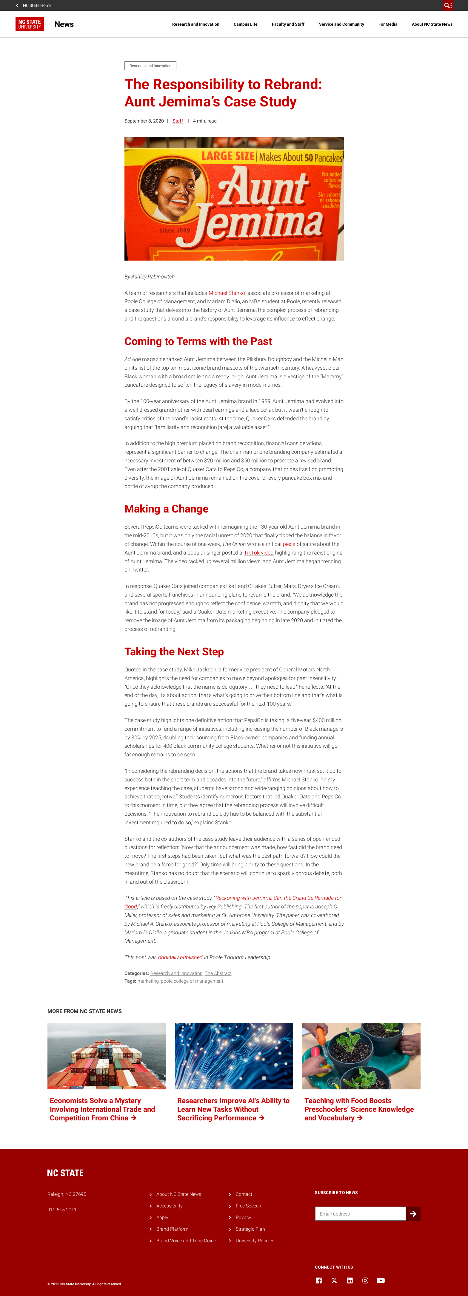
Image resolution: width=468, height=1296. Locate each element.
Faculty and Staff (288, 24)
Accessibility (169, 1206)
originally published (180, 957)
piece (288, 544)
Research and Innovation (195, 24)
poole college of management (192, 981)
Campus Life (246, 24)
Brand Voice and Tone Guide (186, 1241)
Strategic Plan (250, 1229)
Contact (244, 1194)
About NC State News (432, 24)
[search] (448, 5)
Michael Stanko (227, 293)
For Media (388, 24)
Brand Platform (172, 1229)
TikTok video (258, 552)
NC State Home (37, 5)
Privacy (243, 1217)
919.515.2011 (62, 1210)
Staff (178, 121)
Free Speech (248, 1206)
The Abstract (218, 973)
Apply (162, 1217)
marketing (148, 981)
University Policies (255, 1241)
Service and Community (341, 24)
